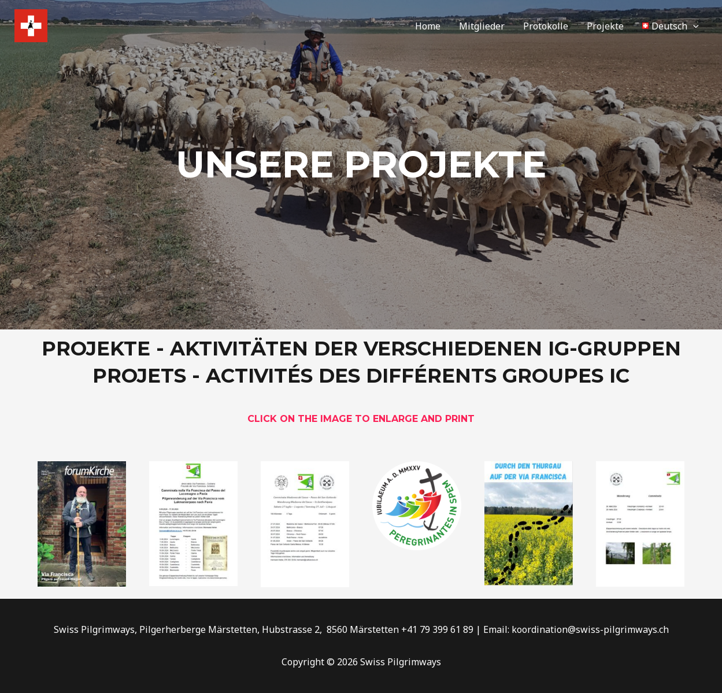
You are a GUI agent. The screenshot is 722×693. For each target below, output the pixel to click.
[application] (693, 26)
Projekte (605, 26)
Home (427, 26)
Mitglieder (482, 26)
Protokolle (545, 26)
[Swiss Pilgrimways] (30, 24)
